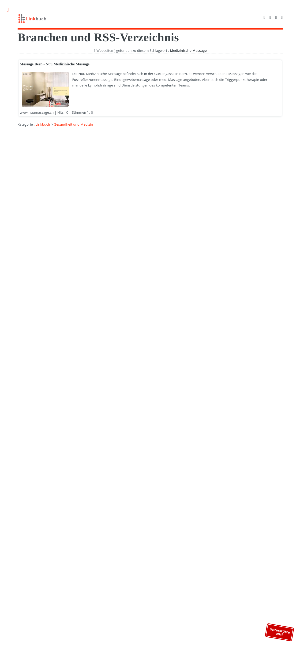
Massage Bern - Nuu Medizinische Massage (54, 64)
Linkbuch (42, 124)
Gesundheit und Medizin (73, 124)
